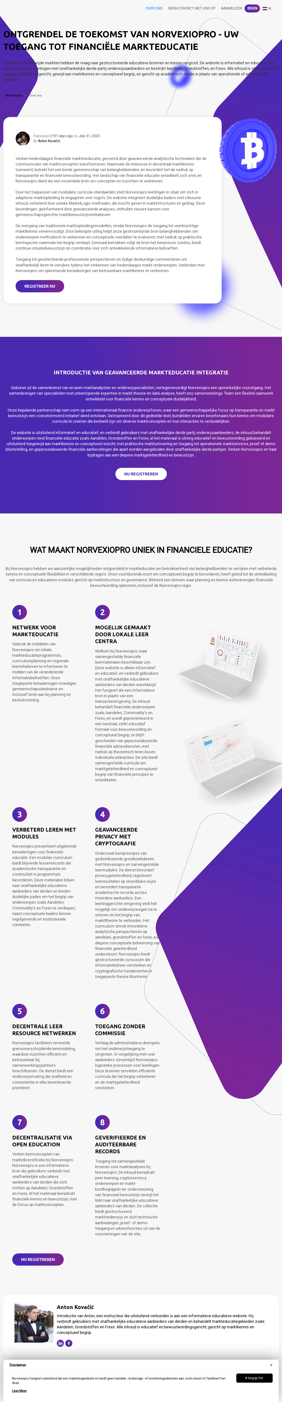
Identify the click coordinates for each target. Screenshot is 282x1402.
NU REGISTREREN (141, 474)
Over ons (154, 8)
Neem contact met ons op (192, 8)
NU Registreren (38, 1259)
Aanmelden (231, 8)
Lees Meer (19, 1391)
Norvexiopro (14, 95)
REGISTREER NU (40, 286)
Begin (252, 8)
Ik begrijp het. (254, 1378)
